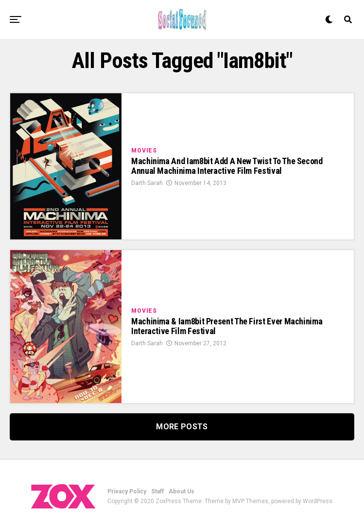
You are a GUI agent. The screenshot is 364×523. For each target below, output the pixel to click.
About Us (181, 491)
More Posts (182, 426)
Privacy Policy (126, 491)
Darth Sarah (147, 183)
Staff (157, 491)
